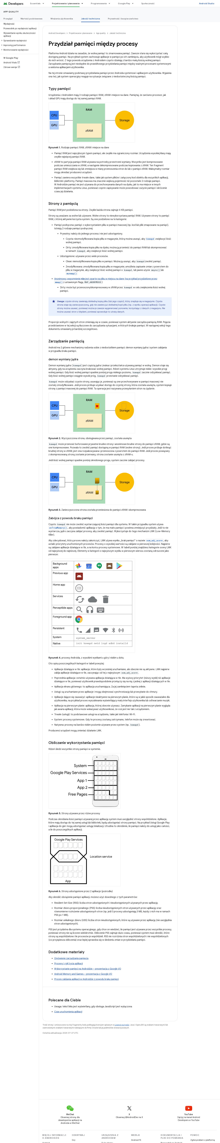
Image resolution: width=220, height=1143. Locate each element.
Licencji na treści (122, 1025)
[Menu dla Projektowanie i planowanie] (83, 3)
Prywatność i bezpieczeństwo (123, 18)
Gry (73, 1140)
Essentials (35, 3)
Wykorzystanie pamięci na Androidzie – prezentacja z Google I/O (87, 968)
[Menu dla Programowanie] (111, 3)
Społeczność (148, 3)
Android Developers (56, 33)
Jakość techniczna (117, 33)
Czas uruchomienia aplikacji (68, 1011)
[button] (19, 40)
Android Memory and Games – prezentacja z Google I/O (83, 974)
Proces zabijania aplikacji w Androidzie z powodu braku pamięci (86, 979)
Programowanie (99, 3)
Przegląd (7, 18)
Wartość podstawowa (31, 18)
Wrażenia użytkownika (61, 18)
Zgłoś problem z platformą (202, 1140)
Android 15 (136, 1140)
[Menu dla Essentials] (44, 3)
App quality (11, 11)
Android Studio (206, 3)
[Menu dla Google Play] (134, 3)
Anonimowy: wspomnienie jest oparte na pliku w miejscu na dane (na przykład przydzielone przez (105, 278)
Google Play (124, 3)
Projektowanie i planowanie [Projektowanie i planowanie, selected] (66, 3)
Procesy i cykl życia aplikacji (68, 963)
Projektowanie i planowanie (80, 33)
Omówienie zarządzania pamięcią (71, 958)
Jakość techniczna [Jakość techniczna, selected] (90, 18)
